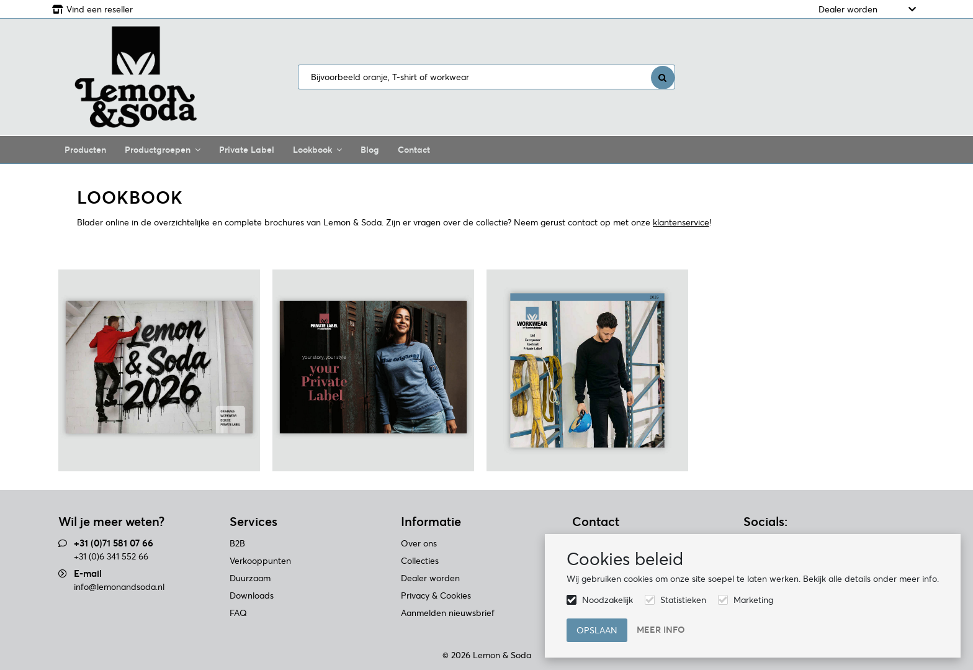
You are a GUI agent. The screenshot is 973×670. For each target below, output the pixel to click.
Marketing (753, 599)
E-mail (88, 573)
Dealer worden (847, 9)
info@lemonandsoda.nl (119, 586)
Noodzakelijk (607, 599)
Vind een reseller (99, 9)
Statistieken (683, 599)
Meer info (661, 629)
